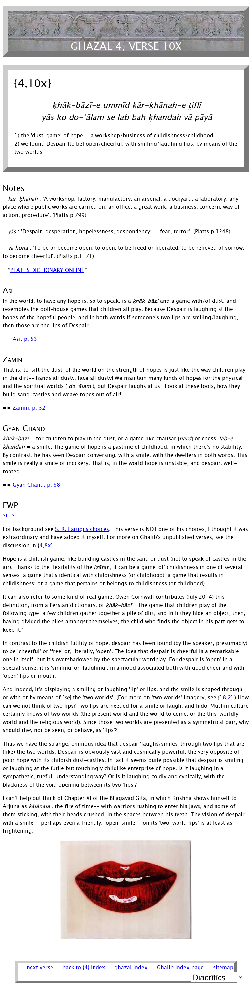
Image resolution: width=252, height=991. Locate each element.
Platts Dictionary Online (47, 270)
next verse (40, 967)
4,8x (45, 545)
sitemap (223, 967)
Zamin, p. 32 (29, 408)
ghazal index (131, 967)
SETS (9, 516)
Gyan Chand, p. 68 (36, 485)
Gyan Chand (24, 428)
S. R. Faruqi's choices (82, 529)
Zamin (12, 360)
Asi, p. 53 (25, 339)
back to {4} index (83, 967)
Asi (8, 291)
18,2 (225, 697)
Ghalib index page (180, 967)
